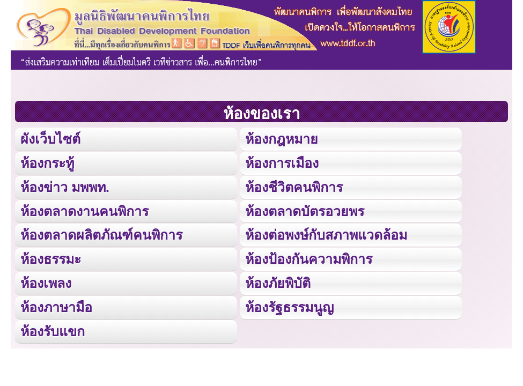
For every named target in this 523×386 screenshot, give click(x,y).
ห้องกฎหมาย (281, 138)
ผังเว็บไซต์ (50, 138)
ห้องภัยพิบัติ (278, 283)
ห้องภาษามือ (56, 307)
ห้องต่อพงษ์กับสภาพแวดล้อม (326, 234)
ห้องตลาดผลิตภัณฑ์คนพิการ (101, 234)
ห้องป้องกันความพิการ (308, 258)
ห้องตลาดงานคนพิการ (84, 211)
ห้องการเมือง (282, 162)
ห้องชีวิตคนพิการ (294, 187)
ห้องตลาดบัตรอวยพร (304, 211)
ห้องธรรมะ (50, 258)
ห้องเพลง (45, 283)
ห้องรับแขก (52, 331)
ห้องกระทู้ (47, 162)
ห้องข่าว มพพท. (64, 187)
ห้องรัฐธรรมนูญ (289, 307)
